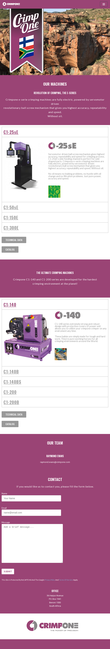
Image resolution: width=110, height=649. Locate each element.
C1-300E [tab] (11, 227)
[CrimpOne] (12, 4)
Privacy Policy (50, 580)
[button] (14, 240)
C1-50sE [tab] (11, 207)
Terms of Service (66, 580)
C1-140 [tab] (10, 304)
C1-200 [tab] (10, 392)
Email (31, 510)
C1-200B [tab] (11, 402)
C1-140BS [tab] (12, 382)
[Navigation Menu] (104, 4)
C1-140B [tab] (11, 371)
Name (31, 495)
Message (34, 542)
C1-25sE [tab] (11, 132)
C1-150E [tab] (11, 217)
